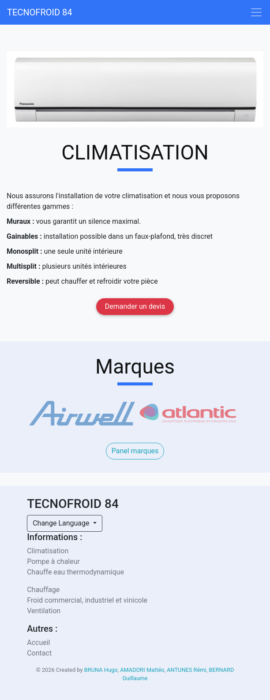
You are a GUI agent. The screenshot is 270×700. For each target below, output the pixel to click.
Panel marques (135, 451)
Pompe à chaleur (53, 561)
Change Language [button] (62, 523)
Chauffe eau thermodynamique (75, 572)
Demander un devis (135, 306)
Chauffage (43, 589)
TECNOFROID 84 (39, 12)
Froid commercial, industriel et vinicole (87, 600)
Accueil (38, 642)
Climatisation (47, 551)
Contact (39, 653)
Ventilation (43, 611)
